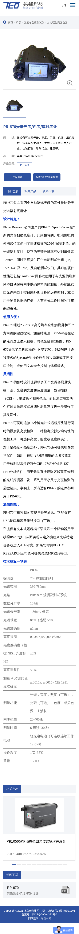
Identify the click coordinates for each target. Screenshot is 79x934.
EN (63, 5)
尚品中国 (46, 918)
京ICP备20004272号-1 (45, 914)
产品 (18, 22)
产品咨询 (17, 177)
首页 (10, 22)
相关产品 (30, 191)
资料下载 (48, 191)
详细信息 (12, 191)
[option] (39, 77)
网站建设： (34, 918)
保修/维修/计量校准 (47, 177)
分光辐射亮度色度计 (58, 22)
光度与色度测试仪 (34, 22)
